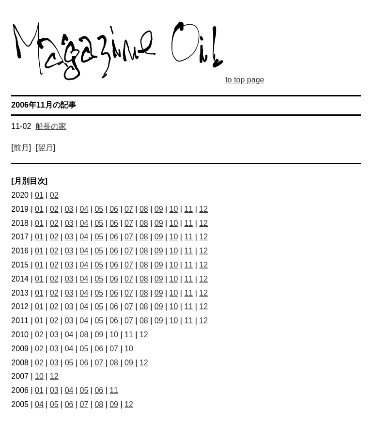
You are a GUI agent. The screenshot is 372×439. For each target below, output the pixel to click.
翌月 (45, 147)
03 (69, 209)
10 (174, 209)
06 (113, 209)
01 (39, 195)
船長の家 (50, 126)
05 (98, 209)
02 (54, 195)
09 (159, 209)
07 (128, 209)
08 (144, 209)
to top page (244, 80)
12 (203, 209)
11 (188, 209)
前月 (21, 147)
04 (84, 209)
